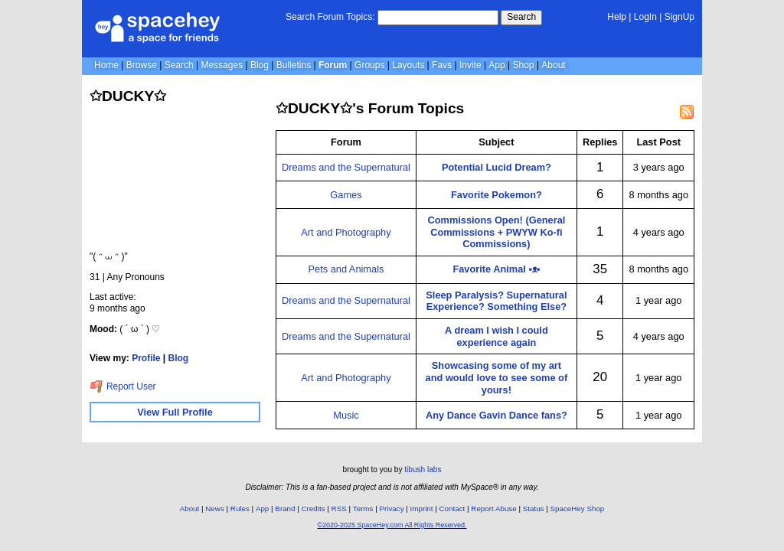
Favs (442, 65)
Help (616, 16)
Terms (363, 508)
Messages (222, 65)
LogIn (645, 16)
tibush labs (422, 469)
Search (521, 16)
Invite (470, 65)
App (496, 65)
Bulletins (293, 65)
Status (533, 508)
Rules (240, 508)
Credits (313, 508)
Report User (122, 386)
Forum (332, 65)
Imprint (421, 508)
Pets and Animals (346, 269)
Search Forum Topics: (330, 16)
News (214, 508)
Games (345, 195)
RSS (339, 508)
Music (345, 415)
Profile (146, 358)
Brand (285, 508)
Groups (369, 65)
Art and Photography (345, 232)
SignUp (679, 16)
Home (106, 65)
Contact (452, 508)
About (553, 65)
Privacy (391, 508)
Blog (259, 65)
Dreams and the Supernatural (346, 167)
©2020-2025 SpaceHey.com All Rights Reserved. (391, 525)
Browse (141, 65)
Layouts (408, 65)
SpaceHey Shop (577, 508)
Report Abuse (493, 508)
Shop (523, 65)
